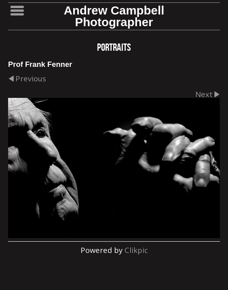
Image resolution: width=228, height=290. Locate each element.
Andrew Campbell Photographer (114, 16)
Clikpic (136, 250)
